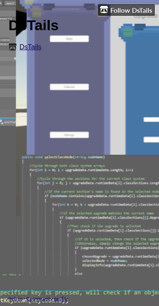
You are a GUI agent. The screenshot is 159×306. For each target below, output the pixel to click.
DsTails (31, 47)
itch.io (15, 298)
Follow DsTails (126, 10)
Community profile (47, 298)
